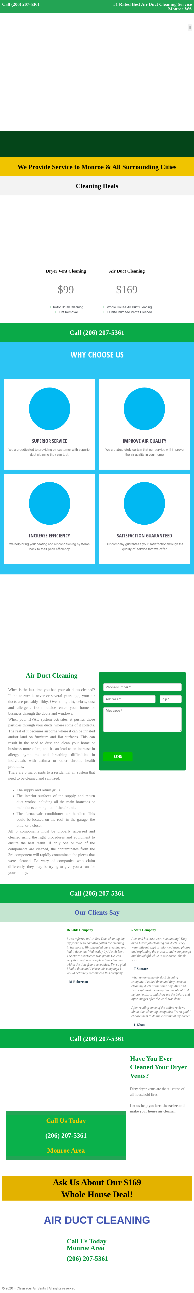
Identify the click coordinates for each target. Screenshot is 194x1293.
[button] (190, 27)
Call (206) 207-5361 (21, 4)
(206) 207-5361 (66, 1135)
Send (118, 757)
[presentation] (134, 750)
